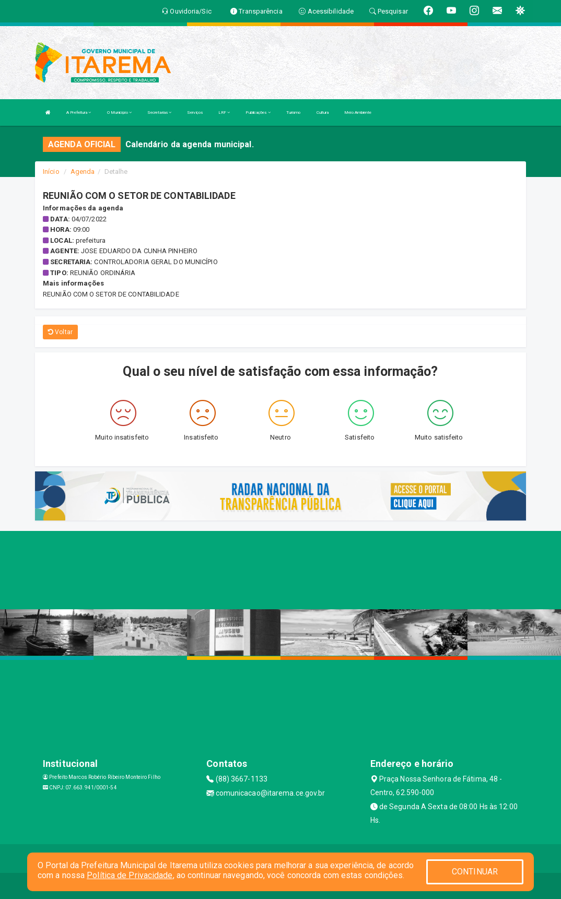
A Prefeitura (78, 112)
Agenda (83, 171)
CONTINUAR (475, 872)
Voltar (60, 332)
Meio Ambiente (357, 112)
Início (51, 171)
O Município (119, 112)
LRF (224, 112)
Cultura (323, 112)
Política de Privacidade (129, 875)
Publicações (258, 112)
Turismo (293, 112)
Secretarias (159, 112)
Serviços (195, 112)
